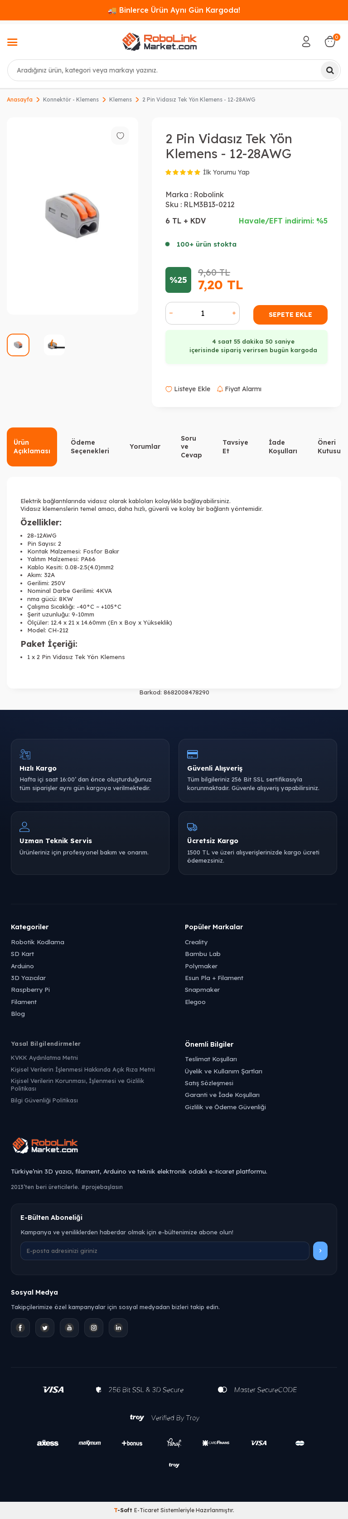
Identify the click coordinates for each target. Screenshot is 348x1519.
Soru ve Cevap (191, 447)
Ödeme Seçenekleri (90, 446)
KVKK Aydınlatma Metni (44, 1057)
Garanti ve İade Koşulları (222, 1094)
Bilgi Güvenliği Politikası (44, 1100)
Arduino (22, 966)
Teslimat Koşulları (211, 1059)
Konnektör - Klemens (71, 99)
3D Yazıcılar (28, 977)
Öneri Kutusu (329, 446)
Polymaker (201, 966)
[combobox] (174, 70)
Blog (18, 1013)
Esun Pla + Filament (214, 977)
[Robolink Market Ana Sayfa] (174, 1146)
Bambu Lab (203, 953)
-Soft (124, 1510)
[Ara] (330, 70)
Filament (24, 1001)
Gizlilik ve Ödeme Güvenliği (225, 1107)
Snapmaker (202, 989)
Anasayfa (20, 99)
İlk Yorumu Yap (226, 172)
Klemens (120, 99)
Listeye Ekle (187, 389)
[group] (72, 216)
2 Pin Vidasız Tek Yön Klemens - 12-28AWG (199, 99)
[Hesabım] (306, 42)
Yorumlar (145, 446)
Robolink (208, 194)
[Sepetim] (329, 42)
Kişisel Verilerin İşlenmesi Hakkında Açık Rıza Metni (83, 1069)
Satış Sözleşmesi (209, 1083)
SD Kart (22, 953)
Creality (196, 942)
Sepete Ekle (290, 315)
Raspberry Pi (30, 989)
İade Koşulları (283, 446)
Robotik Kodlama (37, 942)
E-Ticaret (146, 1510)
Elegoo (195, 1001)
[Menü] (12, 43)
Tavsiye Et (235, 446)
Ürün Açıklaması (32, 446)
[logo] (159, 42)
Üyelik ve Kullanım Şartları (223, 1071)
